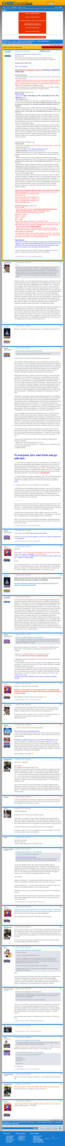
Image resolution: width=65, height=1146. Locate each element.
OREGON (21, 1138)
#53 (61, 348)
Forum (8, 7)
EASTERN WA (22, 1137)
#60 (61, 704)
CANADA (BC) (22, 1139)
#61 (61, 725)
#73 (61, 1074)
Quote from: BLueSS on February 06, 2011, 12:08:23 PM (28, 350)
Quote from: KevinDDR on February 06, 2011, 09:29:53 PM (29, 637)
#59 (61, 683)
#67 (61, 906)
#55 (61, 546)
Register (61, 7)
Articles (20, 7)
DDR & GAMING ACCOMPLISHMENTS (38, 1139)
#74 (61, 1084)
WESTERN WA (22, 1136)
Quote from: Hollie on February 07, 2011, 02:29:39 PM (28, 950)
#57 (61, 597)
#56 (61, 575)
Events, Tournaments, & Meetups (44, 1122)
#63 (61, 796)
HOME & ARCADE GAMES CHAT (37, 1137)
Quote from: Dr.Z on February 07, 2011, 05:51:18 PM (27, 1040)
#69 (61, 947)
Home (4, 7)
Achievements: (6, 340)
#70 (61, 988)
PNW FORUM (9, 1138)
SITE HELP (8, 1142)
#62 (61, 759)
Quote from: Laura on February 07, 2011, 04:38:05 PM (28, 991)
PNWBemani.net (7, 41)
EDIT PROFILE (9, 1141)
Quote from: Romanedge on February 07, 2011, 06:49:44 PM (29, 1052)
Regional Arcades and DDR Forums (26, 41)
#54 (61, 530)
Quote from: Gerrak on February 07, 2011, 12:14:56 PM (28, 851)
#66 (61, 849)
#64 (61, 808)
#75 (61, 1101)
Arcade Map (14, 7)
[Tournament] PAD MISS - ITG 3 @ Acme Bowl (20, 42)
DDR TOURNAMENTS (38, 1140)
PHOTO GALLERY (10, 1139)
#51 (61, 262)
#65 (61, 837)
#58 (61, 634)
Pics (24, 7)
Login (56, 7)
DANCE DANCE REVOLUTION (10, 1137)
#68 (61, 926)
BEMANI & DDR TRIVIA (38, 1142)
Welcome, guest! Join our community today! (32, 37)
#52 (61, 326)
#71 (61, 1025)
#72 (61, 1037)
